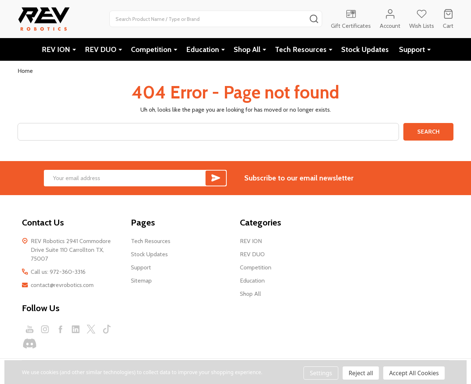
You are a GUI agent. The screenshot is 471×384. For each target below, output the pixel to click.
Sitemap (141, 280)
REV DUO (100, 49)
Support (412, 49)
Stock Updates (365, 49)
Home (25, 70)
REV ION (56, 49)
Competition (151, 49)
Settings (321, 373)
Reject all (360, 373)
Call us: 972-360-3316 (58, 271)
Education (202, 49)
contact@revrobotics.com (62, 285)
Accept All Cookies (414, 373)
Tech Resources (301, 49)
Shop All (247, 49)
